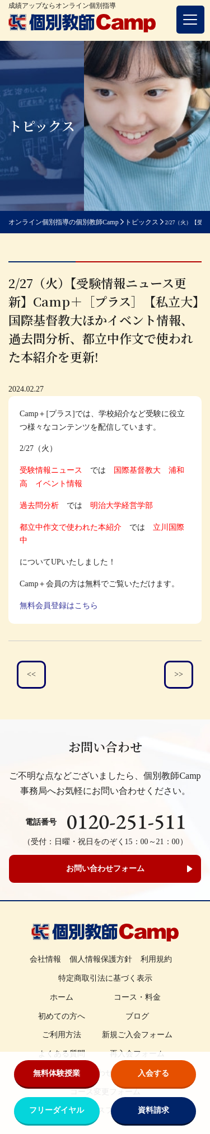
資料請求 (153, 1110)
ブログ (137, 1016)
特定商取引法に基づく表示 (105, 978)
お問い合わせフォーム (105, 868)
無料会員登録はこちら (59, 605)
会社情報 (45, 959)
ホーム (61, 997)
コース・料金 (137, 997)
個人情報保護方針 (100, 959)
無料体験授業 (56, 1073)
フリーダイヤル (56, 1110)
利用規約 (156, 959)
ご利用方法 (61, 1035)
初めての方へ (61, 1016)
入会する (153, 1073)
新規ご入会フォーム (137, 1035)
